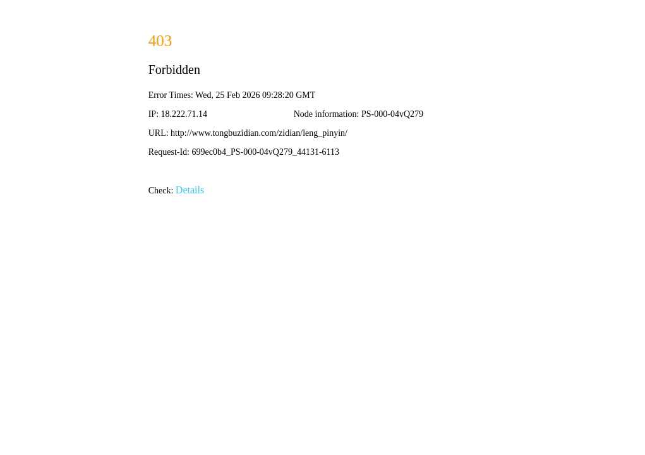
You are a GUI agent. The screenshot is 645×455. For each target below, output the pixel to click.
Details (190, 190)
